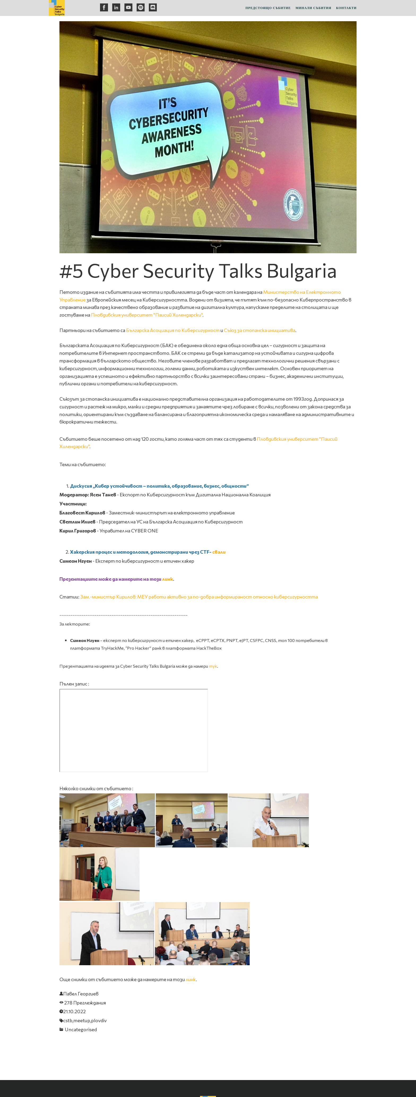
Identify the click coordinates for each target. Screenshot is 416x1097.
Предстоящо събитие (268, 8)
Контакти (346, 8)
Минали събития (313, 8)
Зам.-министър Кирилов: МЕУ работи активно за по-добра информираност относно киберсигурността (199, 597)
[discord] (153, 7)
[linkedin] (116, 7)
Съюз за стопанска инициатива (259, 330)
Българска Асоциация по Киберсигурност (173, 330)
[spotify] (141, 7)
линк (167, 579)
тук (213, 665)
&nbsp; (133, 730)
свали (219, 552)
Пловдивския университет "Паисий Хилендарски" (146, 315)
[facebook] (104, 7)
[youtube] (128, 7)
